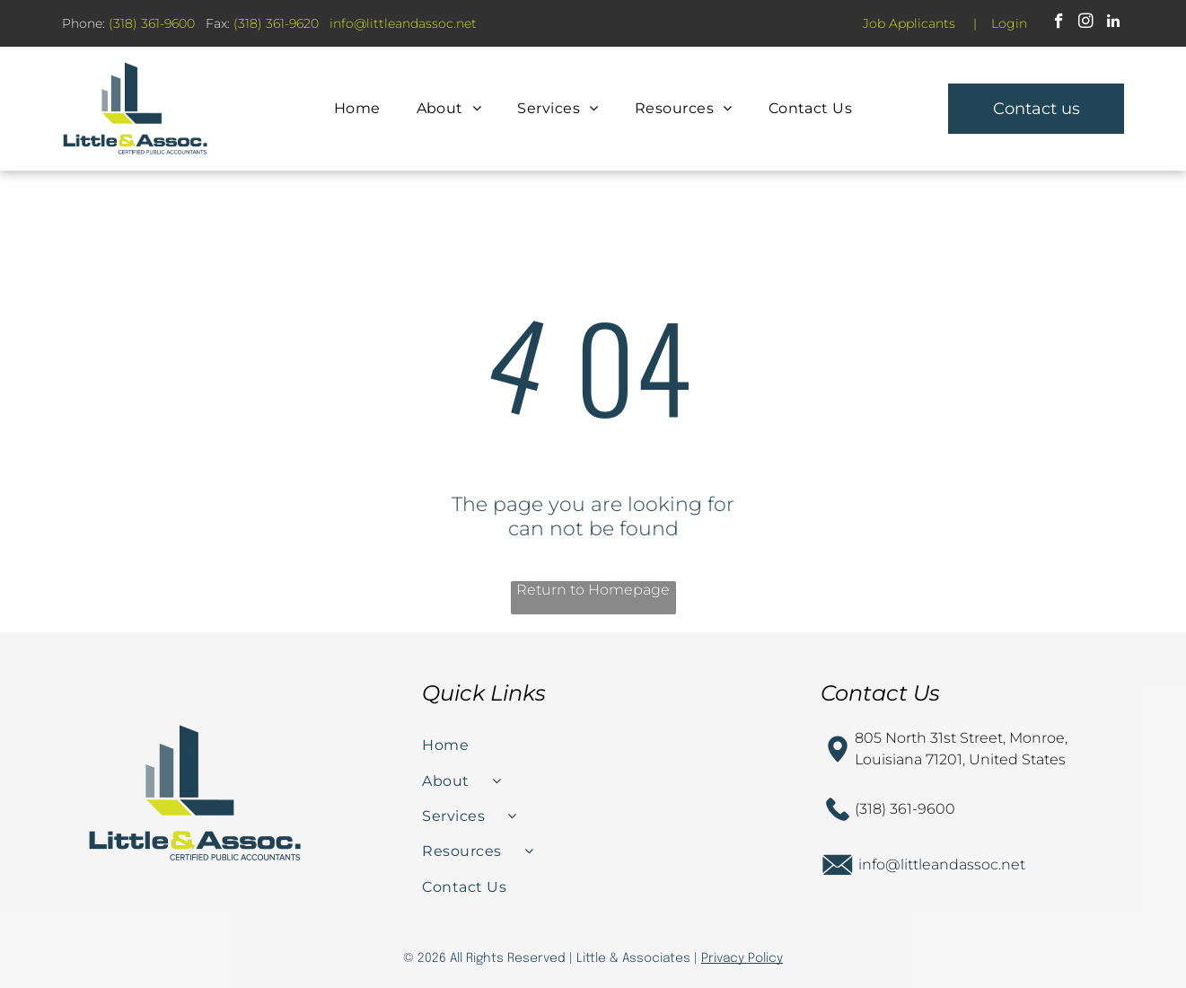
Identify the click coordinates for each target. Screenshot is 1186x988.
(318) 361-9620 (276, 23)
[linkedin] (1113, 23)
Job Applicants (909, 23)
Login (1009, 23)
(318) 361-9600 (152, 23)
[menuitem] (357, 108)
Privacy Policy (742, 958)
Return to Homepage (593, 589)
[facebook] (1059, 23)
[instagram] (1086, 23)
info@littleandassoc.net (941, 864)
